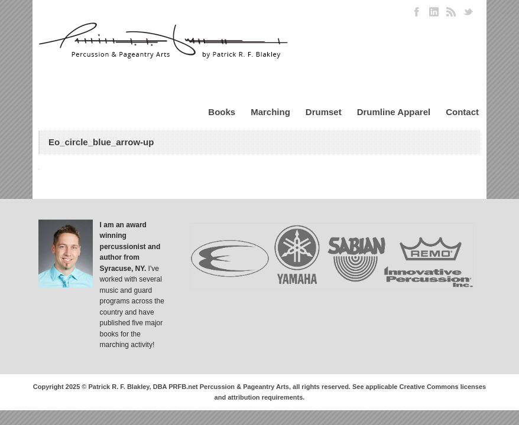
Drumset (324, 112)
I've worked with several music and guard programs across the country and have (132, 290)
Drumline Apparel (393, 112)
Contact (462, 112)
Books (221, 112)
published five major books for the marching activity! (131, 334)
